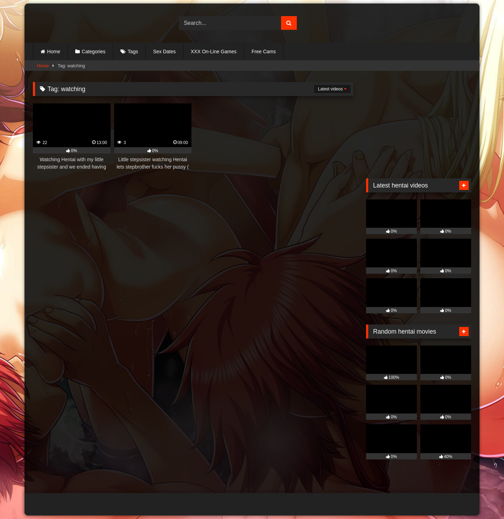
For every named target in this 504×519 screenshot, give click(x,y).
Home (53, 51)
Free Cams (264, 51)
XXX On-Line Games (214, 51)
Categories (94, 51)
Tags (133, 51)
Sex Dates (164, 51)
